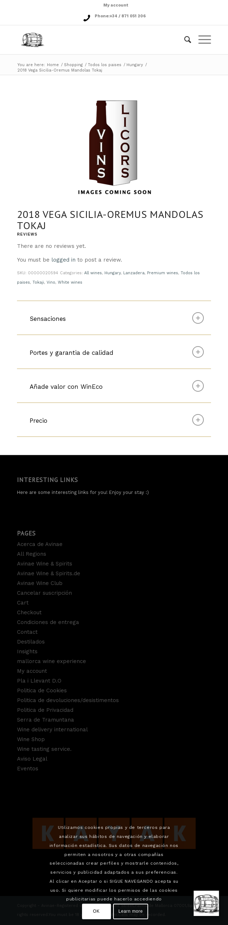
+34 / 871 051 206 (127, 16)
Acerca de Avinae (40, 544)
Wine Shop (31, 739)
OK (96, 911)
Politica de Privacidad (45, 710)
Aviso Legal (32, 759)
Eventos (27, 768)
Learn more (131, 911)
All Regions (31, 554)
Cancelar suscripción (44, 593)
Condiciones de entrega (48, 622)
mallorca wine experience (51, 661)
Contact (27, 632)
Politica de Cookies (42, 690)
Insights (27, 651)
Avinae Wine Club (40, 583)
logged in (63, 260)
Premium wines (162, 273)
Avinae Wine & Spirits (44, 563)
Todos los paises (104, 65)
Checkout (29, 612)
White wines (70, 282)
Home (53, 65)
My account (115, 5)
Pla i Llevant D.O (39, 680)
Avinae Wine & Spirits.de (48, 573)
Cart (23, 602)
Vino (51, 282)
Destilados (31, 641)
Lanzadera (134, 273)
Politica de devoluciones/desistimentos (68, 700)
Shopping (73, 65)
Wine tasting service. (44, 749)
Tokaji (38, 282)
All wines (93, 273)
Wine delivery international (52, 729)
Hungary (134, 65)
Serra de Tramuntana (45, 720)
